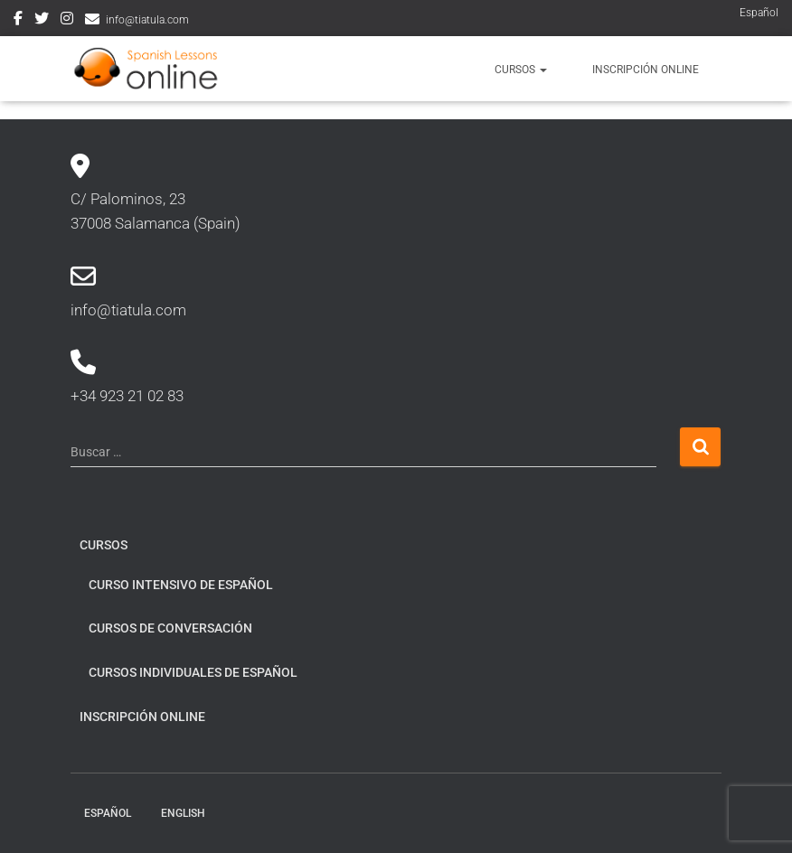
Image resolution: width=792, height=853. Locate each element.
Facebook (18, 21)
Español (759, 12)
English (183, 813)
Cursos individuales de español (193, 672)
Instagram (67, 21)
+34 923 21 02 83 (127, 396)
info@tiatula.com (147, 20)
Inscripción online (645, 69)
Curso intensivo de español (181, 584)
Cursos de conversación (170, 628)
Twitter (41, 21)
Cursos (521, 69)
